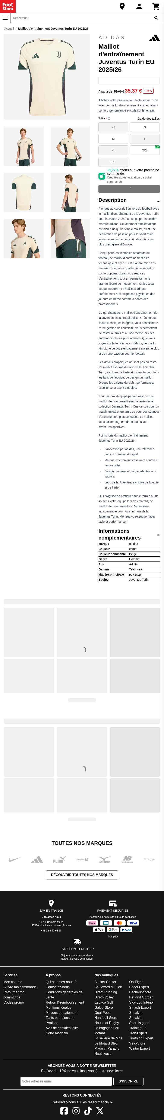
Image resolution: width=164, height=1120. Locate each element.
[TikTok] (88, 1112)
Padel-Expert (139, 987)
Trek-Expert (138, 1033)
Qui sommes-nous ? (61, 982)
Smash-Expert (140, 1007)
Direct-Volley (104, 997)
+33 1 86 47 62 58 (51, 930)
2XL (151, 148)
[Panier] (156, 6)
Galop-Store (103, 1007)
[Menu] (5, 18)
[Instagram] (76, 1112)
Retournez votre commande (77, 958)
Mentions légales (58, 1007)
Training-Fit (137, 1028)
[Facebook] (64, 1112)
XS (113, 127)
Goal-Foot (102, 1012)
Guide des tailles (149, 118)
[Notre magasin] (122, 6)
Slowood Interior (141, 1002)
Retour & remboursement (65, 1002)
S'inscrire (128, 1081)
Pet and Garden (141, 997)
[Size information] (109, 118)
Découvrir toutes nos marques (82, 875)
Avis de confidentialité (62, 1028)
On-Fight (135, 982)
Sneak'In (135, 1012)
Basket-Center (105, 982)
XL (113, 150)
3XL (113, 162)
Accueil (9, 28)
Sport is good (139, 1023)
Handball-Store (105, 1018)
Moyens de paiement (62, 1012)
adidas (129, 37)
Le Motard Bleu (106, 1043)
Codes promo (13, 1002)
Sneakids (136, 1018)
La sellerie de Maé (108, 1038)
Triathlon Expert (141, 1038)
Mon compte (12, 982)
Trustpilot (113, 936)
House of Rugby (106, 1023)
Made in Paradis (106, 1048)
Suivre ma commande (20, 987)
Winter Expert (139, 1048)
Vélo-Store (137, 1043)
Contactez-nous (51, 916)
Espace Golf (103, 1002)
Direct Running (105, 992)
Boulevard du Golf (108, 987)
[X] (100, 1112)
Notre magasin (57, 1033)
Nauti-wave (102, 1053)
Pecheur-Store (140, 992)
